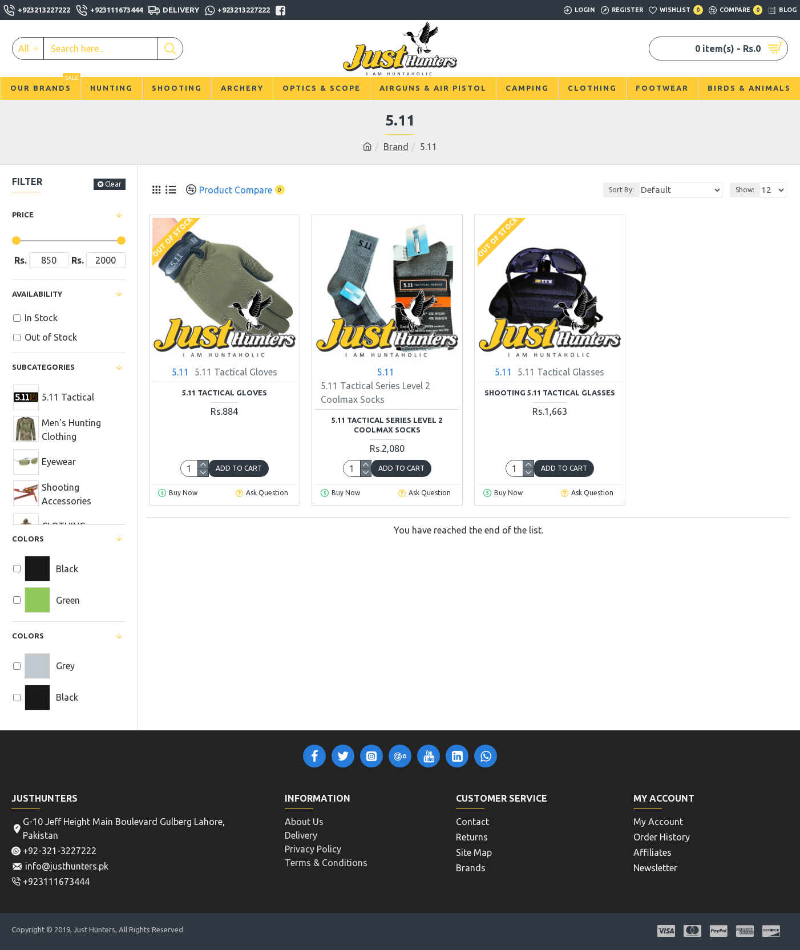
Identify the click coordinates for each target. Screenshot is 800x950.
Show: (748, 189)
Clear (113, 184)
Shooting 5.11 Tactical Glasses (549, 393)
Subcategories (43, 367)
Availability (37, 294)
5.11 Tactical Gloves (224, 393)
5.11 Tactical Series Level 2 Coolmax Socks (387, 425)
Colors (28, 539)
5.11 (180, 372)
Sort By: (639, 189)
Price (23, 215)
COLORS (28, 636)
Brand (396, 147)
